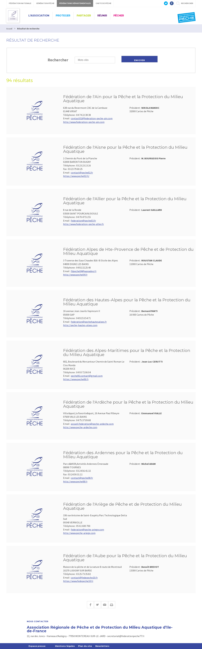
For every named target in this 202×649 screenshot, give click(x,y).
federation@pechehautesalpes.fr (89, 321)
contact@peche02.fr (82, 172)
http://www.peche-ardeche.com (80, 427)
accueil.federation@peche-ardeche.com (92, 423)
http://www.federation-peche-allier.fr (83, 224)
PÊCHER (118, 15)
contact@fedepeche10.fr (84, 577)
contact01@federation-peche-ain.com (92, 118)
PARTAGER (84, 15)
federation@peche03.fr (83, 220)
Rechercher (58, 59)
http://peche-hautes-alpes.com (80, 325)
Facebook (90, 604)
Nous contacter (37, 621)
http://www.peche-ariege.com (79, 533)
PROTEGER (63, 15)
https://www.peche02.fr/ (76, 176)
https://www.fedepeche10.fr (78, 581)
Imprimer (111, 604)
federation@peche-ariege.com (87, 529)
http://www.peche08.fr (75, 481)
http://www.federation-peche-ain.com (83, 122)
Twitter (97, 604)
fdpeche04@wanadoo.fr (83, 271)
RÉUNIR (102, 15)
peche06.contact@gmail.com (87, 375)
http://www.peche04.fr (75, 274)
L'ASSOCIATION (38, 15)
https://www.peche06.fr (76, 379)
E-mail (104, 604)
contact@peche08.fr (82, 477)
